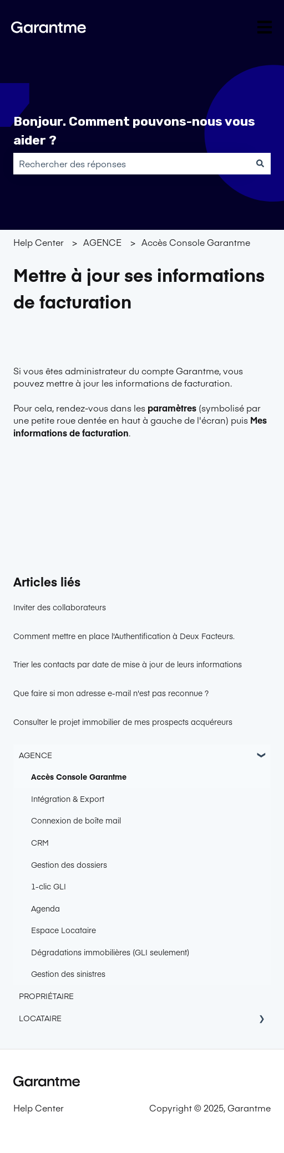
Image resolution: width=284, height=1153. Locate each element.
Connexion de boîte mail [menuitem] (76, 820)
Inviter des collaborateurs (59, 606)
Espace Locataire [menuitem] (63, 929)
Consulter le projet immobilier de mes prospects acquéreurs (122, 721)
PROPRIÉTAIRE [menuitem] (46, 995)
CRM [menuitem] (40, 842)
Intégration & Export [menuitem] (67, 798)
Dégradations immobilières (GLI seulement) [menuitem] (110, 952)
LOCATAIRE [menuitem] (40, 1017)
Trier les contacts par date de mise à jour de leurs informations (127, 664)
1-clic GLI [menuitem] (48, 886)
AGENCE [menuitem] (35, 754)
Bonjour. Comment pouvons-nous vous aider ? (134, 131)
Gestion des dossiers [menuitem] (69, 864)
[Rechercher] (260, 163)
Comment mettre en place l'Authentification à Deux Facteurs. (124, 635)
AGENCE (102, 242)
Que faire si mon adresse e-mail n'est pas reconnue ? (111, 692)
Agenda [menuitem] (45, 908)
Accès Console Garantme (195, 242)
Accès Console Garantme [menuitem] (78, 776)
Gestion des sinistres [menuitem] (68, 973)
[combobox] (131, 163)
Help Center (38, 242)
